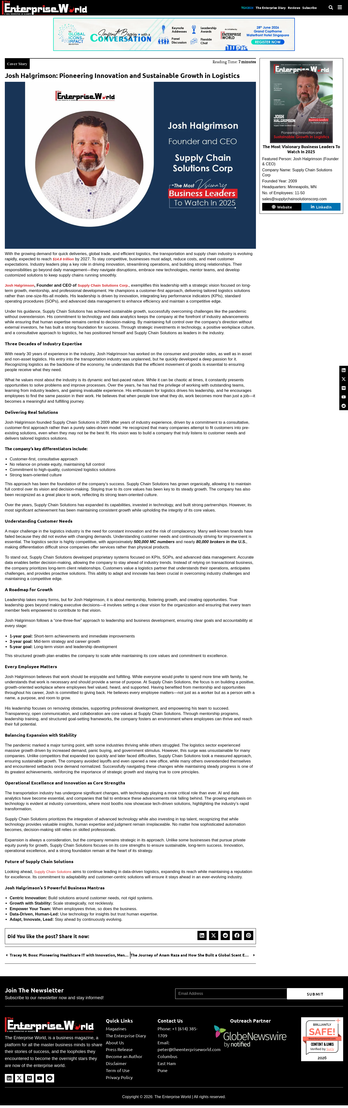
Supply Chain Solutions (55, 870)
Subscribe (308, 7)
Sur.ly (330, 1053)
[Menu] (339, 7)
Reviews (288, 7)
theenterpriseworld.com (322, 1043)
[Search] (331, 7)
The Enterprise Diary (258, 7)
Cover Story (20, 62)
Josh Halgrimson (21, 284)
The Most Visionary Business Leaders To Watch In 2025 (301, 149)
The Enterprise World (172, 1101)
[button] (202, 939)
